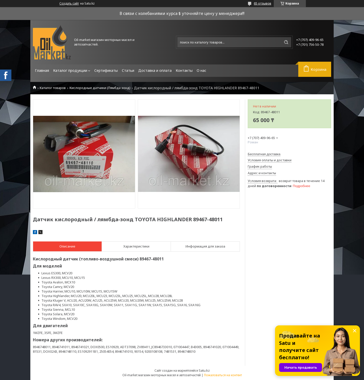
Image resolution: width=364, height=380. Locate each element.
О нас (201, 70)
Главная (42, 70)
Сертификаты (106, 70)
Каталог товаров (53, 88)
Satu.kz (204, 370)
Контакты (184, 70)
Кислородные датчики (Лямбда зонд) (100, 88)
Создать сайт (69, 3)
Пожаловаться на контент (223, 375)
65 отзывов (262, 3)
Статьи (128, 70)
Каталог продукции (70, 70)
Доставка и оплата (155, 70)
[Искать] (286, 42)
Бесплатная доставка (264, 154)
